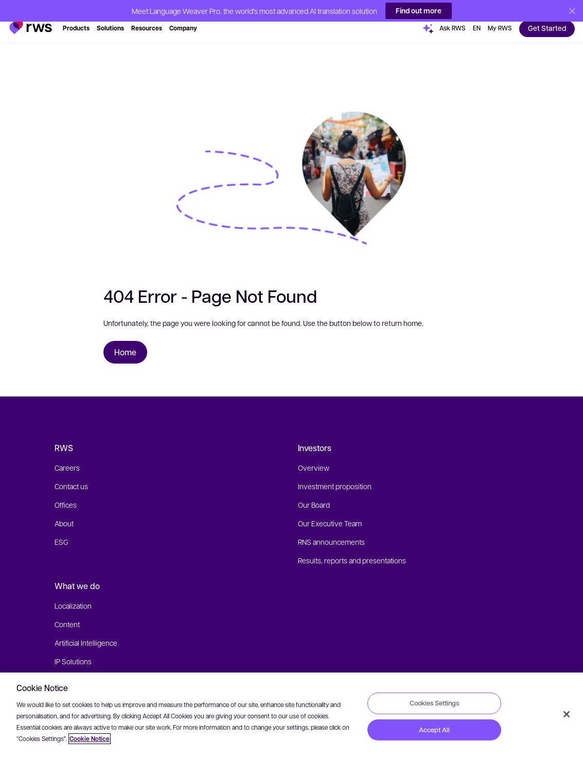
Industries (70, 669)
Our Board (314, 494)
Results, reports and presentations (352, 550)
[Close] (566, 714)
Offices (66, 494)
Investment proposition (335, 475)
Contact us (71, 475)
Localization (73, 595)
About (64, 513)
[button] (30, 13)
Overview (313, 457)
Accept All (434, 729)
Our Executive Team (330, 513)
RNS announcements (331, 531)
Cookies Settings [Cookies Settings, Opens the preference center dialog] (434, 703)
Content (67, 613)
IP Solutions (73, 651)
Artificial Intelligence (86, 632)
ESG (61, 531)
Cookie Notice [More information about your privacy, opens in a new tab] (89, 738)
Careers (67, 457)
